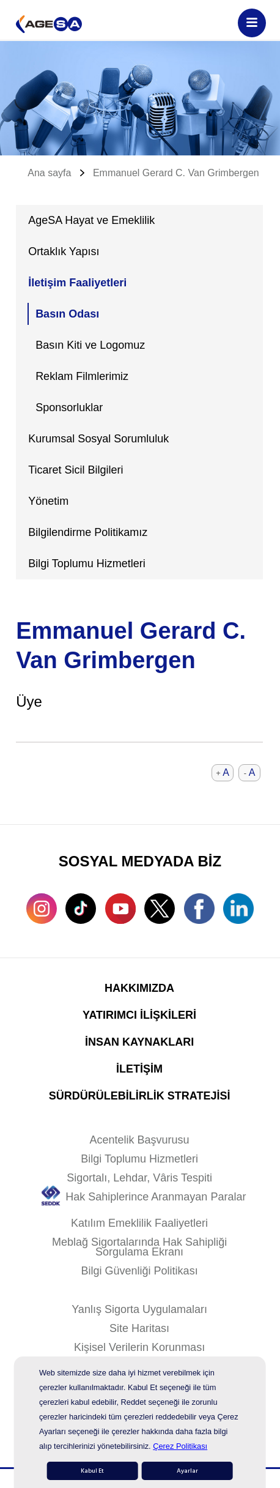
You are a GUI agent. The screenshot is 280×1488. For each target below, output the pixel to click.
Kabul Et (92, 1471)
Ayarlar (187, 1471)
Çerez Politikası (180, 1446)
